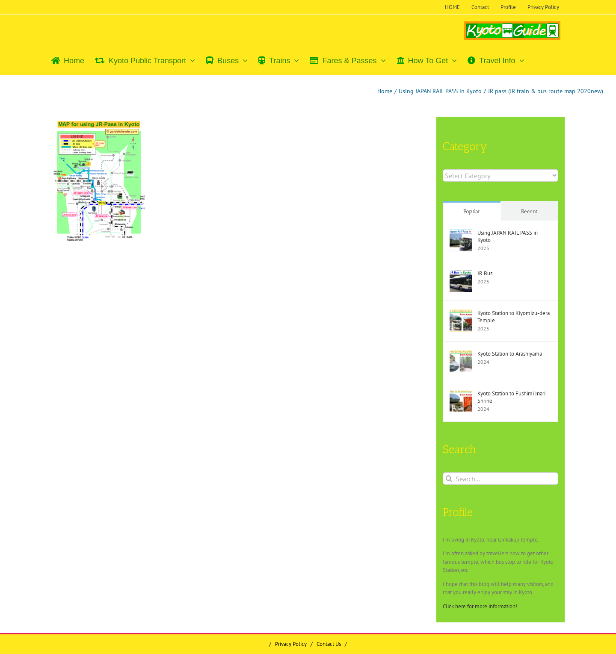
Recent (529, 211)
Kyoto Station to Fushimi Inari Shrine (511, 397)
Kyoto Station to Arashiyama (509, 353)
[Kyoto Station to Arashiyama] (461, 354)
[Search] (449, 478)
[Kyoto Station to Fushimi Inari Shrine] (461, 394)
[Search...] (500, 478)
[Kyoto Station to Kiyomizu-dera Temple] (461, 313)
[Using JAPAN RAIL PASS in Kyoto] (461, 233)
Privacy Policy (291, 644)
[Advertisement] (123, 314)
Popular (471, 211)
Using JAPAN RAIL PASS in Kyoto (507, 236)
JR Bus (484, 273)
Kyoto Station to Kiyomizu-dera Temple (513, 316)
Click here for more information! (480, 606)
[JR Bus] (461, 273)
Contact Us (329, 644)
